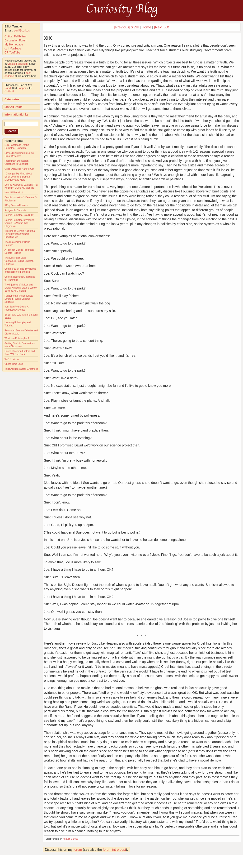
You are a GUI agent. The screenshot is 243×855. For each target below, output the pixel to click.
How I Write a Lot (14, 192)
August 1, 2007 (70, 838)
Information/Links (16, 114)
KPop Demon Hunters (16, 205)
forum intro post (114, 849)
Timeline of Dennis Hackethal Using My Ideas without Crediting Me (20, 234)
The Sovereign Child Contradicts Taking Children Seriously (19, 261)
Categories (12, 99)
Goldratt (9, 91)
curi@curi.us (22, 30)
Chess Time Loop (14, 364)
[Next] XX (161, 27)
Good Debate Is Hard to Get (19, 169)
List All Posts (14, 107)
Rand (8, 88)
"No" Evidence (12, 359)
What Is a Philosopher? (17, 338)
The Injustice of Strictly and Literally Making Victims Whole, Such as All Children (21, 287)
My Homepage (14, 44)
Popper (22, 88)
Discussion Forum (16, 40)
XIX (48, 38)
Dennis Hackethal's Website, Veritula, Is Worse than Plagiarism (20, 223)
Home (146, 27)
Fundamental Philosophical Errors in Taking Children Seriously (19, 298)
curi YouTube (13, 48)
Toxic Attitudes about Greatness (21, 369)
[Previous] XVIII (126, 27)
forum (78, 849)
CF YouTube (12, 52)
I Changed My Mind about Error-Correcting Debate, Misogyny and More (18, 176)
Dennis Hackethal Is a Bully (19, 215)
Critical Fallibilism (16, 36)
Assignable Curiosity (15, 210)
